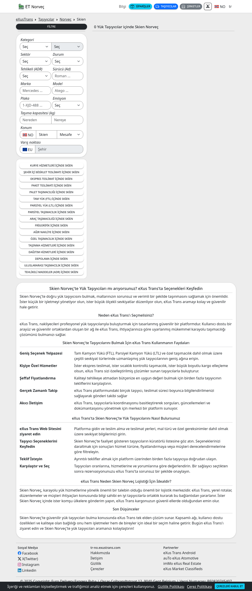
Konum (26, 127)
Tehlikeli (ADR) (32, 69)
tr (230, 6)
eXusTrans (24, 19)
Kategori (27, 39)
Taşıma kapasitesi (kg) (38, 113)
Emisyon (59, 98)
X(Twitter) (30, 558)
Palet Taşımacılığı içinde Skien (51, 192)
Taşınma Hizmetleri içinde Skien (51, 245)
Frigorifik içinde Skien (51, 225)
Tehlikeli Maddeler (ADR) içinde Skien (51, 272)
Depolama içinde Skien (51, 259)
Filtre (51, 26)
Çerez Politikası (199, 586)
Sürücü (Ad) (62, 69)
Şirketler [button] (191, 6)
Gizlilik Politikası (171, 586)
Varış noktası (31, 142)
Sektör (26, 54)
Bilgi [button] (122, 6)
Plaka (25, 98)
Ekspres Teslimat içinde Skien (51, 179)
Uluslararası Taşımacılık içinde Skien (51, 265)
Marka (26, 83)
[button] (220, 6)
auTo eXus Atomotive (180, 558)
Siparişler (140, 6)
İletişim (97, 558)
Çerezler (97, 568)
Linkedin (29, 570)
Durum (58, 54)
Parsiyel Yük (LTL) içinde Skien (51, 205)
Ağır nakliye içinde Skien (51, 232)
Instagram (31, 564)
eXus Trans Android (179, 552)
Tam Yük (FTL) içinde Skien (51, 199)
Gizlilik (96, 563)
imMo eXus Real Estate (182, 563)
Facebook (30, 553)
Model (58, 83)
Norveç (65, 19)
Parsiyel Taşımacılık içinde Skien (51, 212)
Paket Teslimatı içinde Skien (51, 185)
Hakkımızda (100, 552)
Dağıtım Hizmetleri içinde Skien (51, 252)
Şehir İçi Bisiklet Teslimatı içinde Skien (51, 172)
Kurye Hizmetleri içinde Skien (51, 165)
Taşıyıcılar (166, 6)
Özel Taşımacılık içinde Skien (51, 239)
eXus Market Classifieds (183, 568)
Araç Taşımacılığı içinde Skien (51, 219)
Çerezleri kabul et (229, 586)
